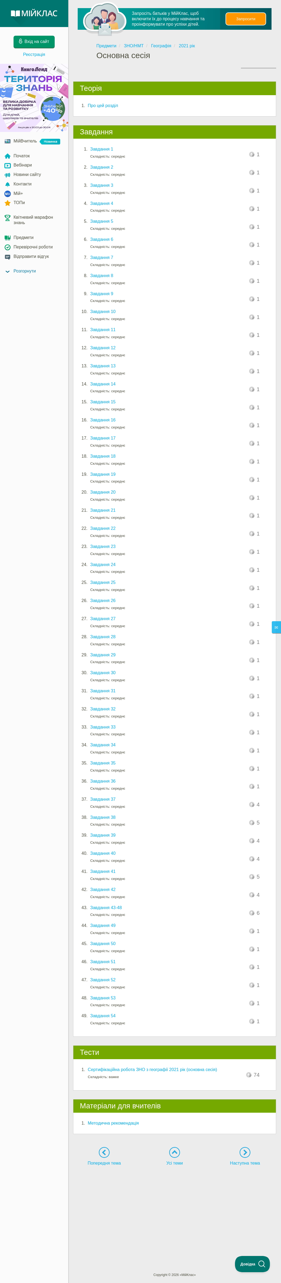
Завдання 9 (101, 293)
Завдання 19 (103, 474)
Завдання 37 (103, 799)
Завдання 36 (103, 781)
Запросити (246, 19)
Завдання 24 (103, 564)
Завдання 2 (101, 167)
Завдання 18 (103, 456)
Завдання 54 (103, 1015)
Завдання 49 (103, 925)
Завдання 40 (103, 853)
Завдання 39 (103, 835)
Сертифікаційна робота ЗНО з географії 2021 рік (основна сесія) (152, 1069)
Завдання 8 (101, 275)
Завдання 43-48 (106, 907)
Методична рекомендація (113, 1123)
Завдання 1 (101, 149)
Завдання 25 (103, 582)
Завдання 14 (103, 384)
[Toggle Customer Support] (252, 1264)
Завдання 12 (103, 347)
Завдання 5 (101, 221)
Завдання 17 (103, 438)
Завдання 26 (103, 600)
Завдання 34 (103, 745)
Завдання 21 (103, 510)
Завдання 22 (103, 528)
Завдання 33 (103, 727)
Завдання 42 (103, 889)
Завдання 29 (103, 655)
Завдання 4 (101, 203)
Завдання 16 (103, 420)
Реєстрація (34, 54)
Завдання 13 (103, 366)
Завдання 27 (103, 618)
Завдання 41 (103, 871)
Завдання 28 (103, 636)
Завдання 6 (101, 239)
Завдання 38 (103, 817)
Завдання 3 (101, 185)
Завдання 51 (103, 961)
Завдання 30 (103, 672)
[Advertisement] (174, 1209)
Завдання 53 (103, 998)
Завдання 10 (103, 311)
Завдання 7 (101, 257)
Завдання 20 (103, 492)
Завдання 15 (103, 402)
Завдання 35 (103, 763)
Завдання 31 (103, 691)
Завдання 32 (103, 709)
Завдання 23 (103, 546)
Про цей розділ (103, 105)
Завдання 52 (103, 980)
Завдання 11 (103, 329)
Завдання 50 (103, 943)
